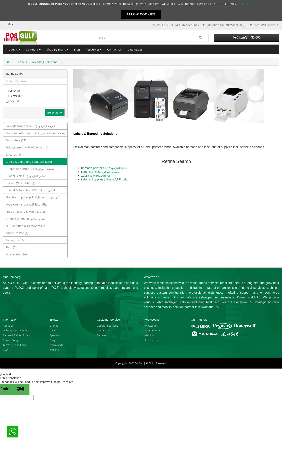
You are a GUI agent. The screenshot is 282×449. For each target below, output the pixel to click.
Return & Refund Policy (16, 335)
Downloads (56, 345)
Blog (77, 49)
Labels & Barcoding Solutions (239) (28, 161)
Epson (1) (13, 90)
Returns (101, 335)
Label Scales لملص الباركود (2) (25, 176)
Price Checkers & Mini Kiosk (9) (26, 211)
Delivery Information (15, 330)
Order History (152, 330)
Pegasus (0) (14, 96)
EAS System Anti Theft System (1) (27, 147)
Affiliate (54, 349)
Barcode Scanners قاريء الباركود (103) (30, 126)
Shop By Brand (57, 49)
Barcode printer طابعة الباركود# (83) (29, 169)
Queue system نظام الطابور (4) (25, 219)
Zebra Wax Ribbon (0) (20, 183)
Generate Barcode (107, 325)
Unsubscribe (151, 340)
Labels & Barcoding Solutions (37, 62)
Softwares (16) (14, 240)
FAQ (5, 349)
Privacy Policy (10, 340)
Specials (54, 335)
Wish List (149, 335)
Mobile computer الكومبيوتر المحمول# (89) (32, 197)
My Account (150, 325)
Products (13, 49)
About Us (8, 325)
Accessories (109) (16, 254)
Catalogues (135, 49)
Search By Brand (16, 81)
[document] (141, 10)
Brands (54, 325)
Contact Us (114, 49)
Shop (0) (10, 247)
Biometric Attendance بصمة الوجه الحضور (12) (35, 133)
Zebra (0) (12, 101)
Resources (93, 49)
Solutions (33, 49)
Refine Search (54, 113)
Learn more (246, 4)
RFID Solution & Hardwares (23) (26, 226)
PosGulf (139, 363)
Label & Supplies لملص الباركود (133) (30, 190)
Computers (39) (15, 140)
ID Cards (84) (14, 154)
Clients (54, 330)
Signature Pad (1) (16, 233)
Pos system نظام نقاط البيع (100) (26, 204)
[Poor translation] (21, 389)
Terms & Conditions (14, 345)
